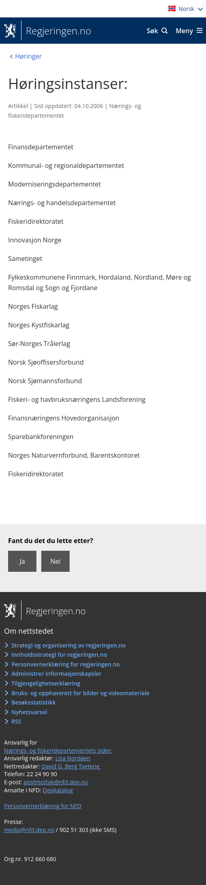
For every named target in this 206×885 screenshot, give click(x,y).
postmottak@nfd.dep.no (55, 782)
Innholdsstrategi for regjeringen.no (59, 654)
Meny (184, 30)
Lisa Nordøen (73, 758)
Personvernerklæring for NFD (42, 806)
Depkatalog (58, 790)
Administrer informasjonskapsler (56, 673)
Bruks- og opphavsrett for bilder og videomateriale (80, 693)
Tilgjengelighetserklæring (45, 683)
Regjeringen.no (56, 30)
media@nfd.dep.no (29, 830)
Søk (152, 30)
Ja (22, 561)
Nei (55, 561)
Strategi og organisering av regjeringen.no (68, 645)
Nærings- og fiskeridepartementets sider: (58, 750)
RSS (16, 721)
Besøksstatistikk (33, 702)
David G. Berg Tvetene (71, 766)
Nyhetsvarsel (29, 712)
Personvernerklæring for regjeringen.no (65, 664)
